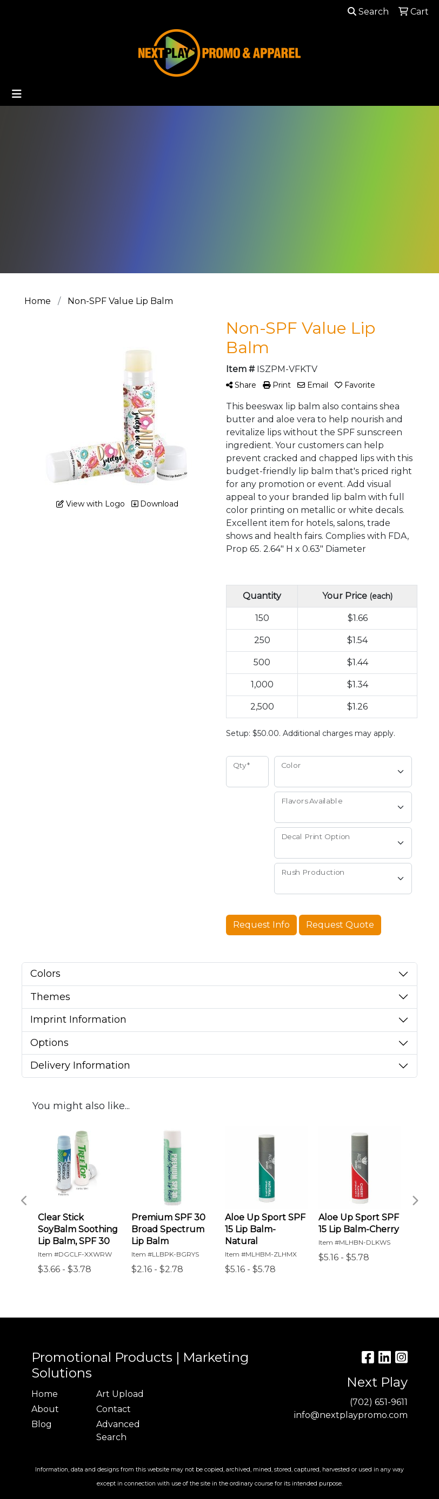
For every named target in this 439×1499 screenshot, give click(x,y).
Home (44, 1394)
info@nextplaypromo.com (351, 1415)
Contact (113, 1409)
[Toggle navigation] (16, 94)
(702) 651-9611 (379, 1402)
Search (368, 11)
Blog (41, 1424)
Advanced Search (118, 1430)
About (45, 1409)
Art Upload (120, 1394)
